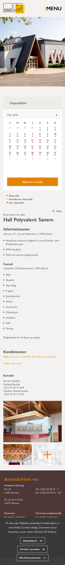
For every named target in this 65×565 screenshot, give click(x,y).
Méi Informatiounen (30, 557)
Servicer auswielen (30, 549)
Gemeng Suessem (13, 8)
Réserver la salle (32, 182)
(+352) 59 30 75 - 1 (49, 489)
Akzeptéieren (30, 540)
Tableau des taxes (12, 363)
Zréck (57, 211)
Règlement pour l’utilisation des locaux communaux (29, 356)
